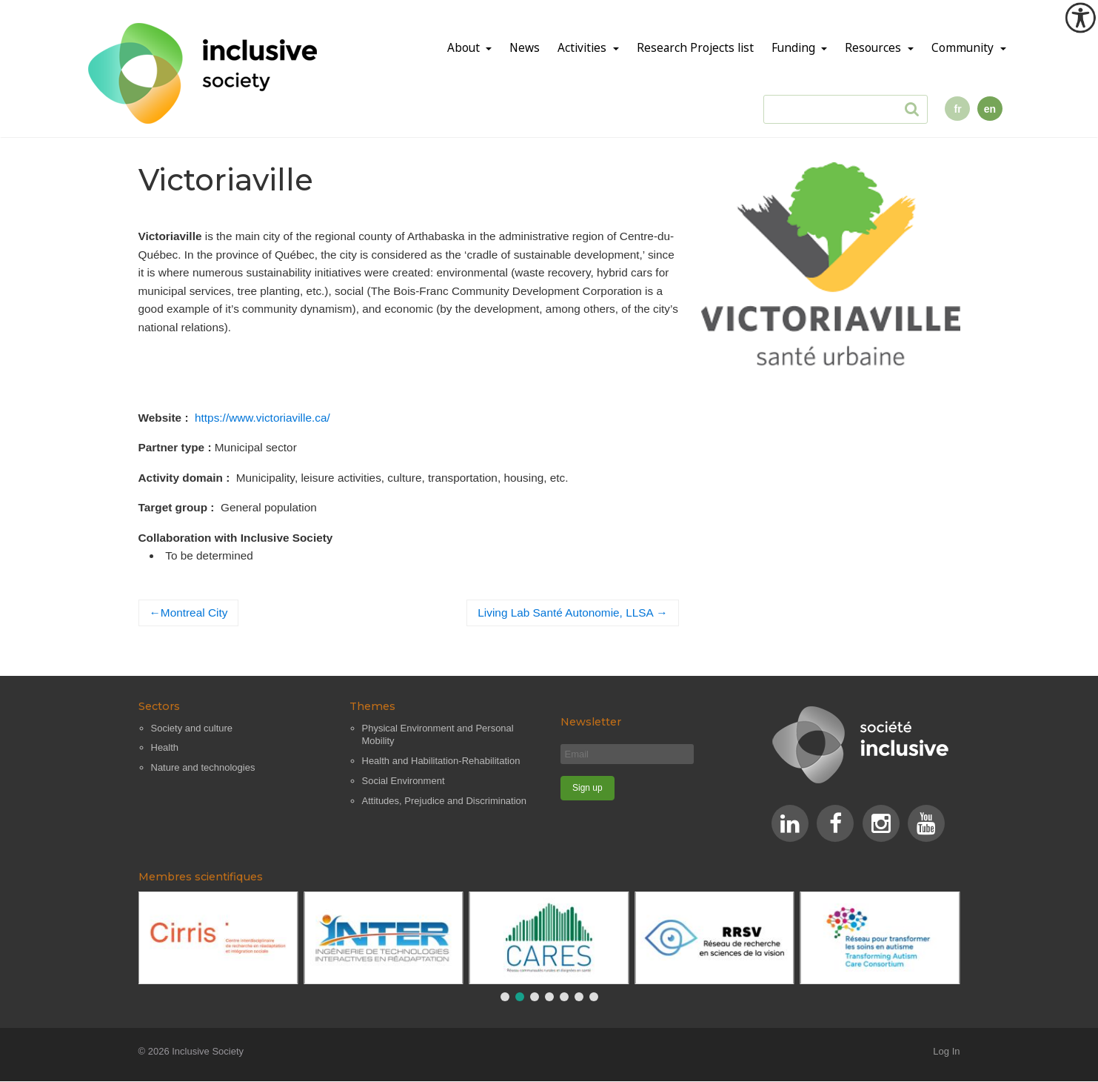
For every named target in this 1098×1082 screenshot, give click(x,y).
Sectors (159, 706)
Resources (874, 48)
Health (165, 747)
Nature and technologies (203, 767)
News (524, 48)
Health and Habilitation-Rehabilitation (441, 760)
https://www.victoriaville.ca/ (262, 417)
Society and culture (192, 728)
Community (964, 48)
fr (957, 109)
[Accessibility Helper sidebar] (1080, 18)
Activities (583, 48)
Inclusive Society (208, 1052)
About (465, 48)
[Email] (627, 754)
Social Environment (403, 780)
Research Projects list (695, 48)
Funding (794, 48)
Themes (372, 706)
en (990, 109)
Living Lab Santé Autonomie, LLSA (565, 612)
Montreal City (194, 612)
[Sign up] (588, 788)
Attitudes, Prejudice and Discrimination (444, 800)
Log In (946, 1052)
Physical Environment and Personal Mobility (438, 735)
